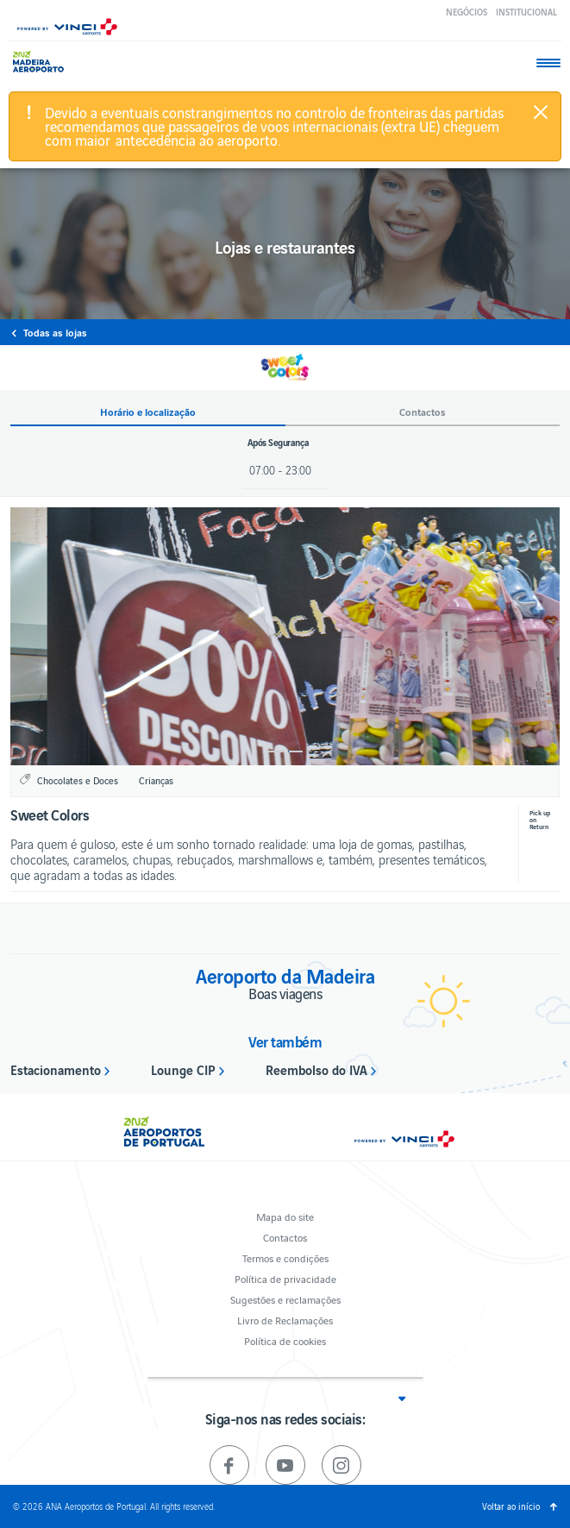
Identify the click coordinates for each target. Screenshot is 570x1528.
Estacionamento (55, 1069)
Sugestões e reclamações (285, 1299)
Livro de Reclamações (285, 1319)
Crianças (156, 780)
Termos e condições (285, 1257)
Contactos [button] (422, 412)
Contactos (285, 1236)
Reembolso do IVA (316, 1069)
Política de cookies (285, 1340)
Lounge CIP (183, 1069)
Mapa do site (285, 1216)
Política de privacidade (285, 1278)
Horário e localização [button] (148, 412)
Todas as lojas (55, 332)
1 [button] (275, 751)
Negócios (466, 11)
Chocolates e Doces (77, 780)
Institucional (526, 11)
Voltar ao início (511, 1506)
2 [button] (295, 751)
